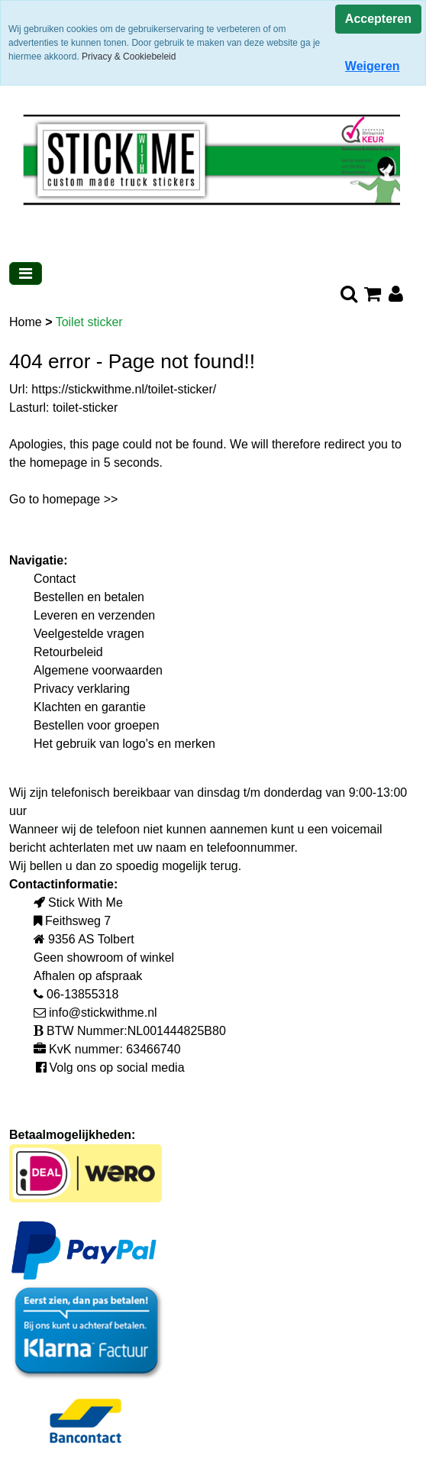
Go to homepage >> (63, 499)
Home (27, 321)
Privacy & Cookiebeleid (129, 56)
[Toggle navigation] (25, 273)
